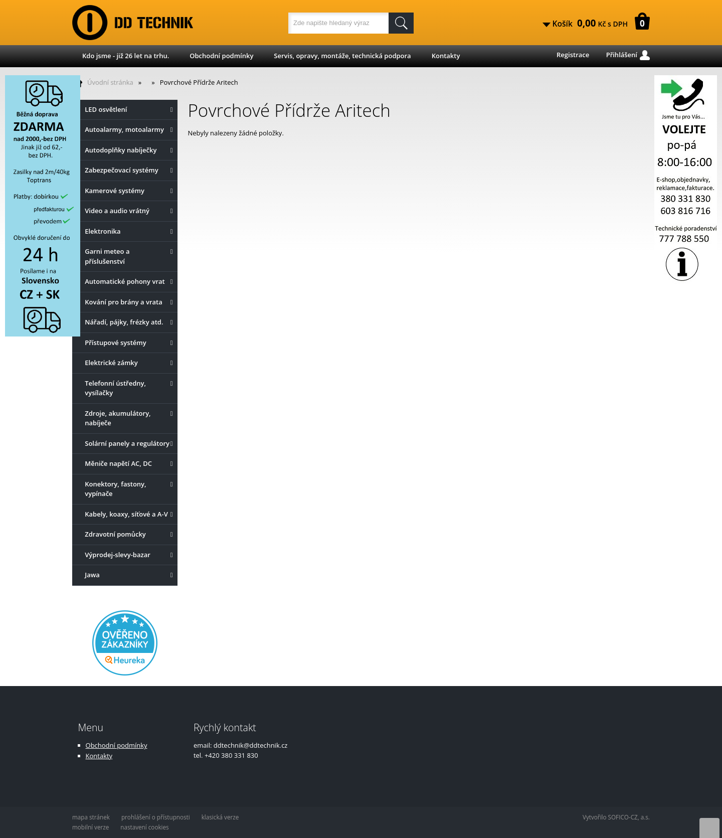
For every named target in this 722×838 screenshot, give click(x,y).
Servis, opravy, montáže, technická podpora (342, 55)
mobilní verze (90, 827)
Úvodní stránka (110, 82)
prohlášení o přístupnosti (155, 817)
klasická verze (220, 817)
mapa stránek (91, 817)
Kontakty (446, 55)
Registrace (573, 54)
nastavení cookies (144, 827)
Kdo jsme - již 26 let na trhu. (125, 55)
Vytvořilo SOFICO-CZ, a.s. (616, 817)
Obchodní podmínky (221, 55)
